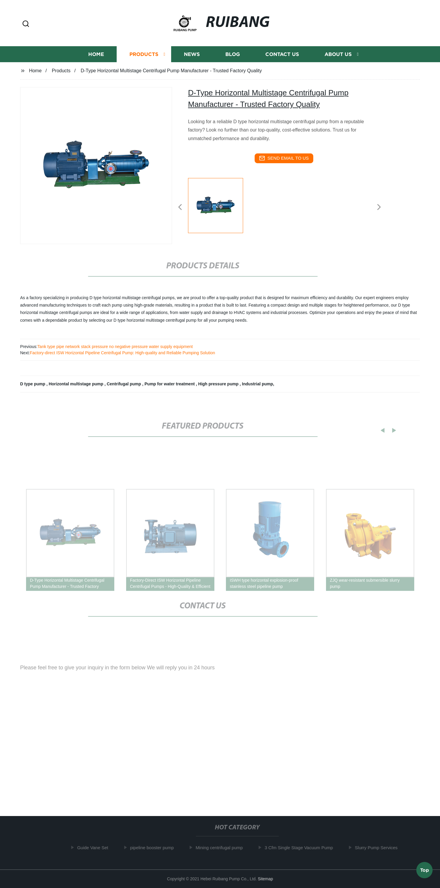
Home (96, 54)
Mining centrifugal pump (221, 847)
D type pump (33, 384)
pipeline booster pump (154, 847)
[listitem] (220, 205)
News (192, 54)
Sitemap (265, 878)
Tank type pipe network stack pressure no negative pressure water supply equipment (115, 346)
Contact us (282, 54)
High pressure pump (219, 384)
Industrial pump (257, 384)
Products (143, 54)
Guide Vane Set (95, 847)
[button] (25, 24)
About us (338, 54)
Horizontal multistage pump (76, 384)
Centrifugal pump (124, 384)
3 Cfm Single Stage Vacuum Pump (301, 847)
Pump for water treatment (170, 384)
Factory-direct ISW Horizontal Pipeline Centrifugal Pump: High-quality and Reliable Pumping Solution (122, 352)
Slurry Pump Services (378, 847)
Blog (232, 54)
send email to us (284, 158)
